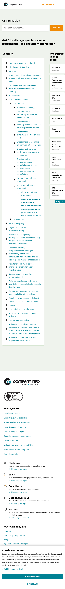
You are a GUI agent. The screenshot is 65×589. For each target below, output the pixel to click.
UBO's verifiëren (11, 440)
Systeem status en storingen (16, 543)
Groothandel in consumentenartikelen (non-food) (29, 134)
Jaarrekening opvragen (14, 431)
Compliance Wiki (11, 454)
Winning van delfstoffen (19, 67)
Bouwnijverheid (15, 95)
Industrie (12, 71)
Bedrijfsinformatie (12, 413)
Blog (6, 539)
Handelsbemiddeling (25, 107)
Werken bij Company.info (14, 535)
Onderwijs (13, 305)
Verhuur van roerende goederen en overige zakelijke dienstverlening (23, 292)
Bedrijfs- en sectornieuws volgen (18, 436)
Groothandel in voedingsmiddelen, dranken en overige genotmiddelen (29, 124)
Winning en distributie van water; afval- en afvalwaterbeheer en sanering (23, 88)
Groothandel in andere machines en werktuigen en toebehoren (28, 152)
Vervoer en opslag (16, 223)
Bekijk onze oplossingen (18, 469)
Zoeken (56, 27)
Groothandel (18, 103)
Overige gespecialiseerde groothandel (27, 179)
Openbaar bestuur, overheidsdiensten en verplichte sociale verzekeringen (25, 299)
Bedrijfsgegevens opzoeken (15, 417)
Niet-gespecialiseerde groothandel (26, 186)
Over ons (8, 531)
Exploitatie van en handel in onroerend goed (20, 275)
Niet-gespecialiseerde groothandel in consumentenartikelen (31, 202)
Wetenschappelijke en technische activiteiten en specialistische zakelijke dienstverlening (25, 284)
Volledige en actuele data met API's (18, 445)
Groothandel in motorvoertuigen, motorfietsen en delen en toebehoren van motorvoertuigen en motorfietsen (27, 166)
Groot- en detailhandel (18, 99)
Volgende (59, 202)
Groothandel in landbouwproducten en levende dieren (27, 114)
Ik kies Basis (32, 584)
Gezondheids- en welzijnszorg (21, 309)
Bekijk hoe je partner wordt (19, 518)
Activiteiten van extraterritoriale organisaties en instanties (22, 339)
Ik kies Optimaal (32, 576)
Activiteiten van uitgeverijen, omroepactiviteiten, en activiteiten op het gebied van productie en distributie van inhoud (24, 239)
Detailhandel (18, 219)
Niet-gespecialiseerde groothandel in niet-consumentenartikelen (31, 212)
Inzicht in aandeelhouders (15, 427)
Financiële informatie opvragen (17, 422)
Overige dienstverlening (19, 320)
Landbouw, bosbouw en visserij (22, 63)
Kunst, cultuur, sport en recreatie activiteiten (22, 314)
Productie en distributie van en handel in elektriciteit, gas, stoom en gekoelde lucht (25, 78)
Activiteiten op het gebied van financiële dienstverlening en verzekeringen (21, 266)
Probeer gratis (48, 4)
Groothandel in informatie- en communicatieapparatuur (29, 143)
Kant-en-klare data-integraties (17, 449)
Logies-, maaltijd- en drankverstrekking (17, 229)
